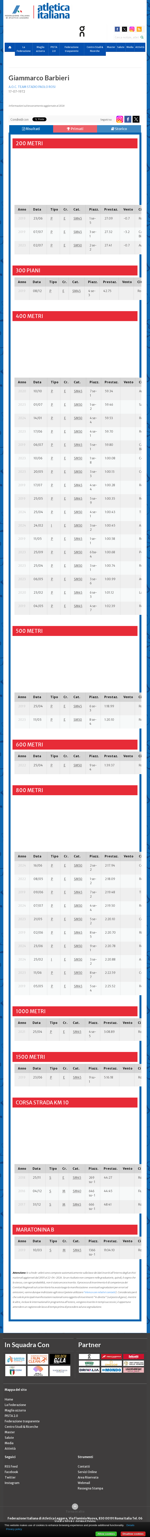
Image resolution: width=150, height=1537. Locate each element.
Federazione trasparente (72, 49)
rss (139, 29)
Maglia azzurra (40, 49)
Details (130, 1525)
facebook (117, 29)
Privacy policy (14, 1529)
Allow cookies (106, 1533)
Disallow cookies (133, 1533)
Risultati (31, 129)
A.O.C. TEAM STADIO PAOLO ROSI (32, 87)
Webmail (84, 1483)
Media (129, 47)
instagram (131, 29)
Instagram (12, 1483)
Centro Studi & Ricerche (95, 49)
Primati (75, 129)
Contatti (84, 1466)
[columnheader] (22, 209)
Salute (120, 47)
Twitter (10, 1477)
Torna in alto (75, 1511)
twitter (124, 29)
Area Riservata (88, 1477)
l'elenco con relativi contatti (99, 1292)
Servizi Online (87, 1472)
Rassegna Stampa (90, 1488)
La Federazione (24, 49)
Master (111, 47)
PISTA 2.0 (54, 49)
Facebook (11, 1472)
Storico (119, 129)
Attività (139, 47)
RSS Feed (11, 1466)
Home (9, 1399)
